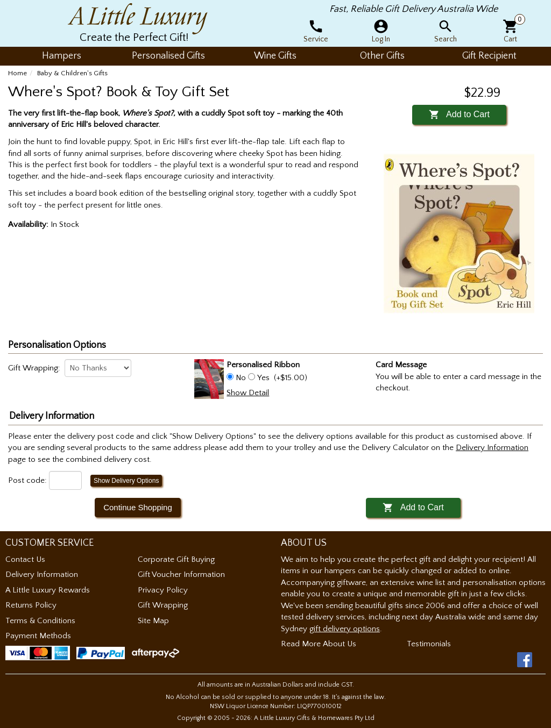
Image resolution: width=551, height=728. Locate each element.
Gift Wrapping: (34, 368)
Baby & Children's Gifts (72, 73)
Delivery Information (41, 574)
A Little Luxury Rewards (47, 590)
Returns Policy (30, 605)
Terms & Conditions (40, 620)
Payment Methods (38, 635)
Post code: (27, 480)
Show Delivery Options (126, 480)
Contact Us (25, 559)
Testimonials (429, 643)
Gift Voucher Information (181, 574)
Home (17, 73)
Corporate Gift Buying (176, 559)
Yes (263, 377)
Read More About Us (318, 643)
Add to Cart (459, 114)
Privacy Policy (163, 590)
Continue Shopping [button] (137, 507)
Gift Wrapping (163, 605)
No (241, 377)
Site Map (153, 620)
